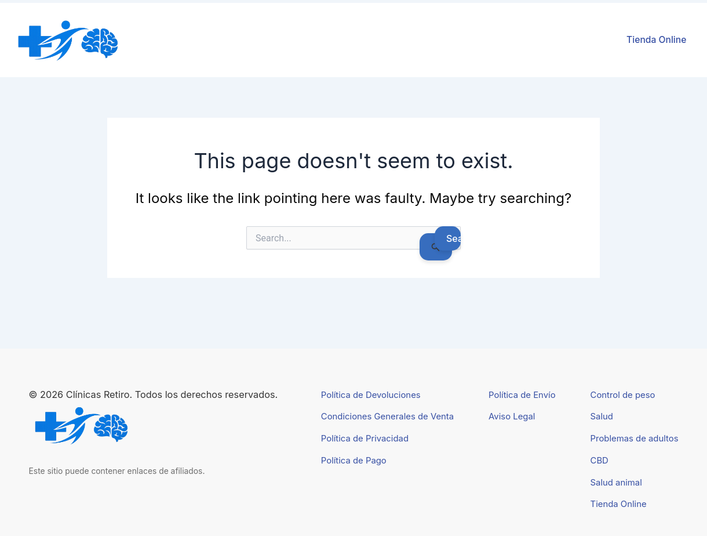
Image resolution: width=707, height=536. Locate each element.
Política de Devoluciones (371, 395)
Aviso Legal (512, 416)
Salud (602, 416)
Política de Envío (522, 395)
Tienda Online (656, 39)
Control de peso (623, 395)
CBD (599, 460)
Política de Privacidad (365, 438)
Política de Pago (354, 460)
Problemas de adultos (635, 438)
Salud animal (616, 482)
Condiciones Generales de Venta (387, 416)
